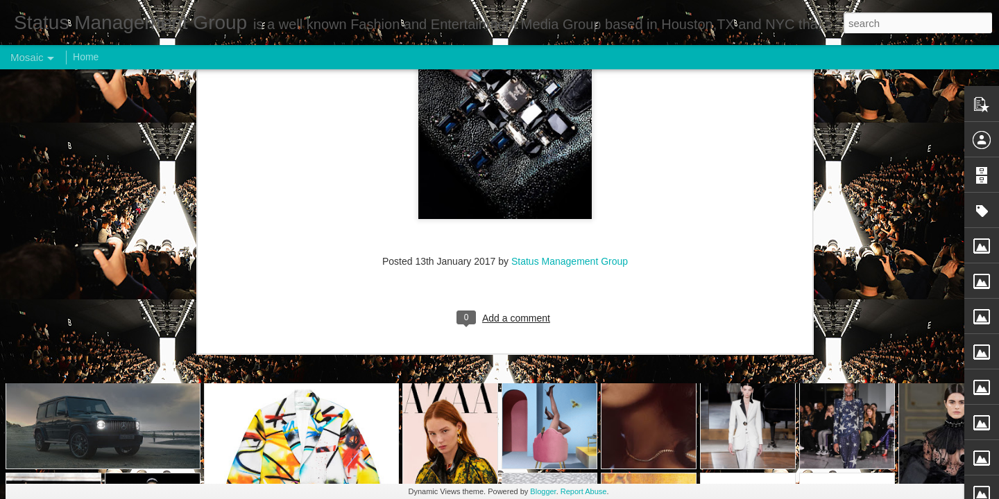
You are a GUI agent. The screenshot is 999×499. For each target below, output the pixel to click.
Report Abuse (584, 491)
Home (86, 56)
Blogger (543, 491)
